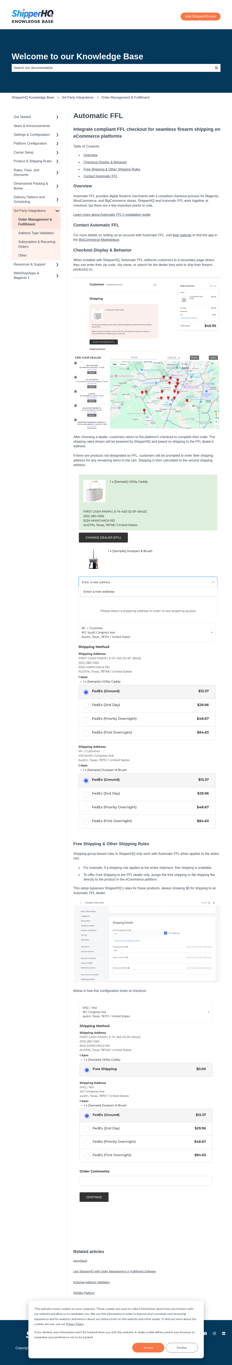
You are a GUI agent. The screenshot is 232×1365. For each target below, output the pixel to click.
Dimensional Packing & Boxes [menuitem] (31, 186)
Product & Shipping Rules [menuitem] (33, 161)
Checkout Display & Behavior (105, 162)
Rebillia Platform (84, 1293)
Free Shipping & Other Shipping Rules (112, 169)
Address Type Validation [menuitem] (36, 233)
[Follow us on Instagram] (214, 1333)
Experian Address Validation (91, 1282)
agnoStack (80, 1260)
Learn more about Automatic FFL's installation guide (111, 214)
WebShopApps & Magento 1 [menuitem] (26, 275)
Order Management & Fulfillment (125, 97)
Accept (148, 1347)
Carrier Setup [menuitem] (24, 152)
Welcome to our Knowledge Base (77, 56)
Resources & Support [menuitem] (30, 264)
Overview (91, 155)
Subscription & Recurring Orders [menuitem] (36, 244)
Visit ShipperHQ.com (200, 16)
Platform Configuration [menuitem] (30, 143)
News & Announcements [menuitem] (32, 126)
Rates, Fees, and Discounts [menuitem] (26, 172)
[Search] (217, 68)
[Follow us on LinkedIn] (223, 1333)
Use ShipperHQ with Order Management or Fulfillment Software (114, 1271)
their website (182, 235)
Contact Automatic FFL (101, 176)
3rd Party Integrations (78, 97)
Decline (182, 1347)
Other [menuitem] (22, 255)
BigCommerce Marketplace (99, 239)
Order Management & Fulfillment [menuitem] (35, 222)
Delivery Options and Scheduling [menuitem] (29, 199)
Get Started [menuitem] (22, 117)
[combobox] (112, 68)
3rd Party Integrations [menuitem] (30, 210)
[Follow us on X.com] (205, 1333)
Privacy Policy (75, 1324)
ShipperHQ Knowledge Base (33, 97)
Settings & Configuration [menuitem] (32, 134)
